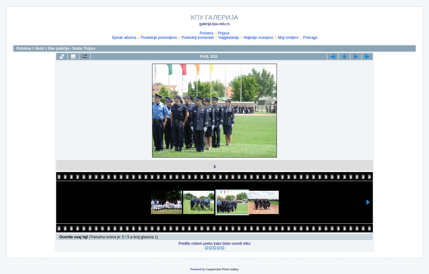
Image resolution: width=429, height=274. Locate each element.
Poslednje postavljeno (159, 37)
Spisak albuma (124, 37)
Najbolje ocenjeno (258, 37)
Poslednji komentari (198, 37)
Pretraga (310, 37)
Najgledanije (229, 37)
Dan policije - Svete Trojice (71, 48)
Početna (206, 33)
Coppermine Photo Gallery (222, 269)
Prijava (223, 33)
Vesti (39, 48)
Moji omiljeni (288, 37)
